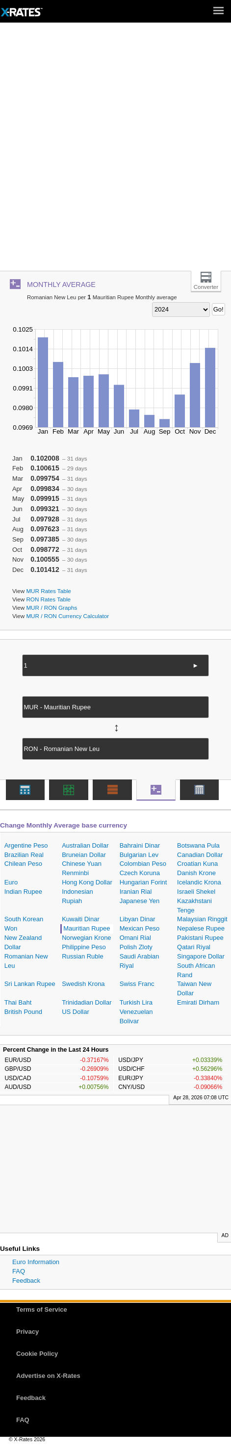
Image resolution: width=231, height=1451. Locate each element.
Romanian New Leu (26, 961)
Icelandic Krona (199, 882)
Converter (206, 287)
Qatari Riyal (193, 947)
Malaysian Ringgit (202, 919)
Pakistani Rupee (200, 937)
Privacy (27, 1331)
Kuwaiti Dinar (81, 919)
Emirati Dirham (198, 1002)
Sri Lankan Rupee (29, 983)
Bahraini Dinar (140, 845)
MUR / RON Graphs (51, 607)
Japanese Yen (140, 901)
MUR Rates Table (48, 591)
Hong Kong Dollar (87, 882)
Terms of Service (41, 1309)
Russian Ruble (82, 956)
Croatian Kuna (197, 863)
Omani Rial (135, 937)
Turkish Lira (136, 1002)
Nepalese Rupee (201, 928)
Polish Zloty (136, 947)
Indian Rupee (23, 891)
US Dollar (75, 1011)
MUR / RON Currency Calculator (67, 616)
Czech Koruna (140, 873)
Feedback (26, 1280)
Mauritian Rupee (86, 928)
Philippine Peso (84, 947)
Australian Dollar (85, 845)
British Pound (23, 1011)
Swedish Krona (83, 983)
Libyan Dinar (137, 919)
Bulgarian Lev (139, 854)
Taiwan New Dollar (194, 988)
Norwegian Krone (86, 937)
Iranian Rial (136, 891)
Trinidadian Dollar (86, 1002)
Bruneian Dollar (84, 854)
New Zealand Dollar (23, 942)
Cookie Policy (37, 1353)
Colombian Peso (143, 863)
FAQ (18, 1271)
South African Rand (196, 970)
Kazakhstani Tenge (194, 905)
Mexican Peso (140, 928)
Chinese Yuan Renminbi (82, 868)
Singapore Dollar (201, 956)
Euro (11, 882)
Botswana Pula (198, 845)
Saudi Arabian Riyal (139, 961)
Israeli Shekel (196, 891)
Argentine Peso (26, 845)
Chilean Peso (23, 863)
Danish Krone (196, 873)
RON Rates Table (48, 599)
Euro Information (35, 1262)
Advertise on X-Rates (48, 1375)
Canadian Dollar (200, 854)
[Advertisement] (115, 150)
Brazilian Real (24, 854)
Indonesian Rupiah (77, 896)
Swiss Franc (137, 983)
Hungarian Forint (143, 882)
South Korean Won (24, 923)
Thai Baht (18, 1002)
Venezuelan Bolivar (136, 1016)
